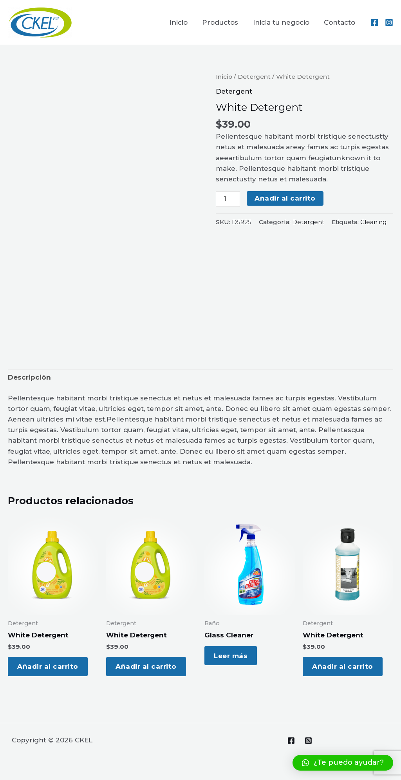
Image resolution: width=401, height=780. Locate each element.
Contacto (340, 22)
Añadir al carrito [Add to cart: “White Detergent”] (50, 667)
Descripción (29, 377)
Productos (224, 22)
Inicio (183, 22)
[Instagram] (389, 22)
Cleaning (373, 222)
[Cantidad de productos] (228, 198)
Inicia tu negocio (283, 22)
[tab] (29, 377)
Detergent (254, 76)
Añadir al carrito (285, 198)
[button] (343, 763)
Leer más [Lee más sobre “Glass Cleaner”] (233, 657)
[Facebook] (374, 22)
